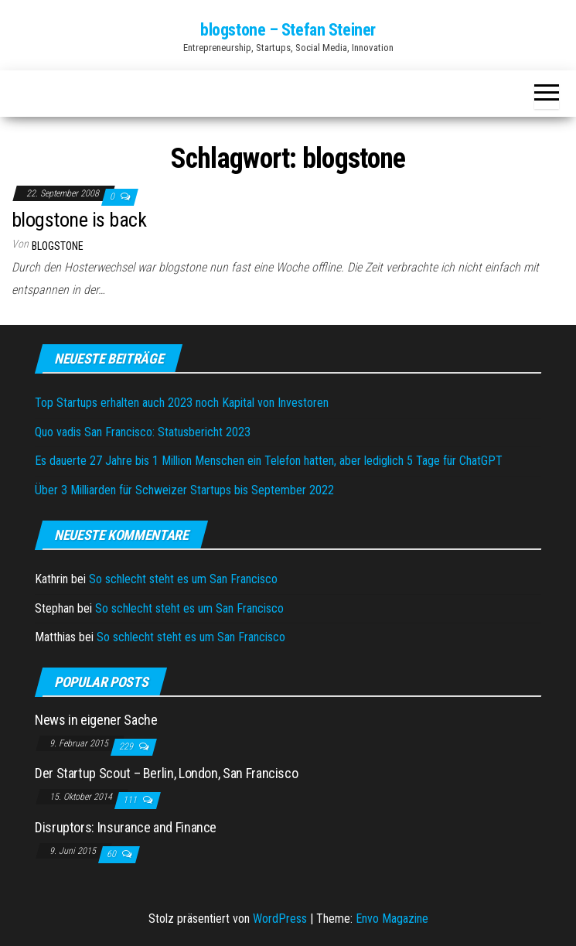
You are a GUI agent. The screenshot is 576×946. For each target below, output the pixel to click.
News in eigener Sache (96, 720)
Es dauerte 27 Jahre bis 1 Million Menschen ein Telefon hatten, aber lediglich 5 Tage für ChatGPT (269, 460)
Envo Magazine (392, 918)
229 (127, 746)
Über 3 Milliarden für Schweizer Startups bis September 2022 (184, 490)
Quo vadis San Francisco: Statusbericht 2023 (143, 432)
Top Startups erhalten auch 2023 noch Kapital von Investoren (182, 402)
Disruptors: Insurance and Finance (125, 827)
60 (112, 854)
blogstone (58, 246)
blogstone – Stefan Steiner (288, 29)
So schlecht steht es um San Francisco (183, 579)
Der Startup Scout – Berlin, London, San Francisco (166, 773)
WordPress (280, 918)
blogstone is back (79, 219)
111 (131, 799)
